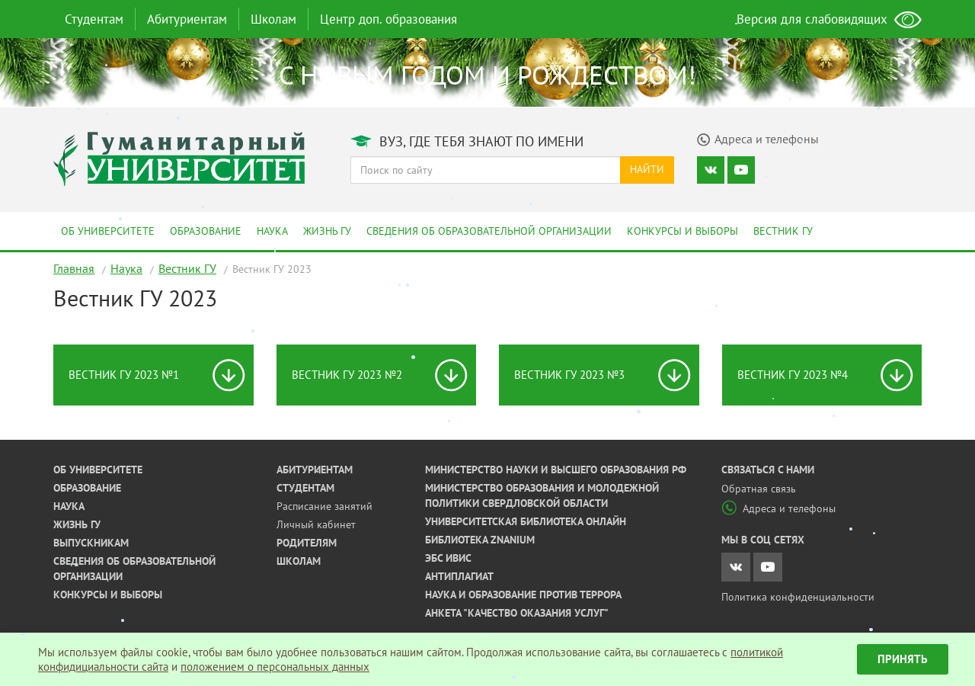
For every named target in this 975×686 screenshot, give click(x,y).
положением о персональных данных (275, 666)
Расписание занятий (324, 506)
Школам (273, 19)
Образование (205, 231)
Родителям (307, 543)
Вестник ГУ (783, 231)
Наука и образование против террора (523, 594)
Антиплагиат (459, 576)
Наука (272, 231)
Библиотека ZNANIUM (480, 540)
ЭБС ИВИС (448, 558)
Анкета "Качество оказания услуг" (517, 613)
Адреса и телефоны (778, 508)
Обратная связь (758, 488)
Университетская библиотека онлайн (525, 521)
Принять (903, 659)
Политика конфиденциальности (797, 597)
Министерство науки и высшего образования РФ (555, 469)
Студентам (94, 19)
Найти (647, 169)
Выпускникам (91, 543)
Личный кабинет (316, 524)
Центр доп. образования (388, 19)
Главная (73, 268)
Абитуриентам (187, 19)
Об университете (108, 231)
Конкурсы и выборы (682, 231)
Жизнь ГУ (327, 231)
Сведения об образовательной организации (489, 231)
